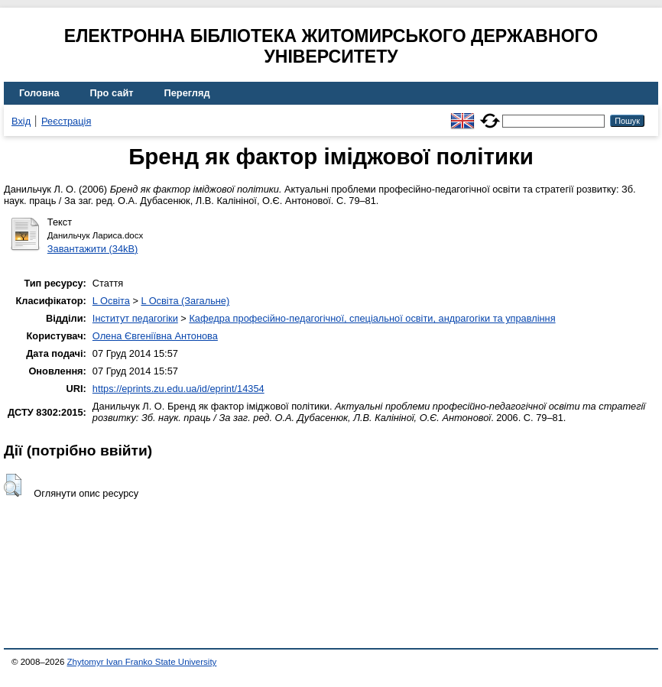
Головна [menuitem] (39, 93)
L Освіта (111, 300)
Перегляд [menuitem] (187, 93)
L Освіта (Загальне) (185, 300)
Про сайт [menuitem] (112, 93)
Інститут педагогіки (135, 318)
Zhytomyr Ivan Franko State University (142, 661)
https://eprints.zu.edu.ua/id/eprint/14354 (178, 388)
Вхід (21, 121)
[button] (12, 485)
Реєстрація (66, 121)
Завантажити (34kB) (92, 248)
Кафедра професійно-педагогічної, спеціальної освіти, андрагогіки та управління (372, 318)
